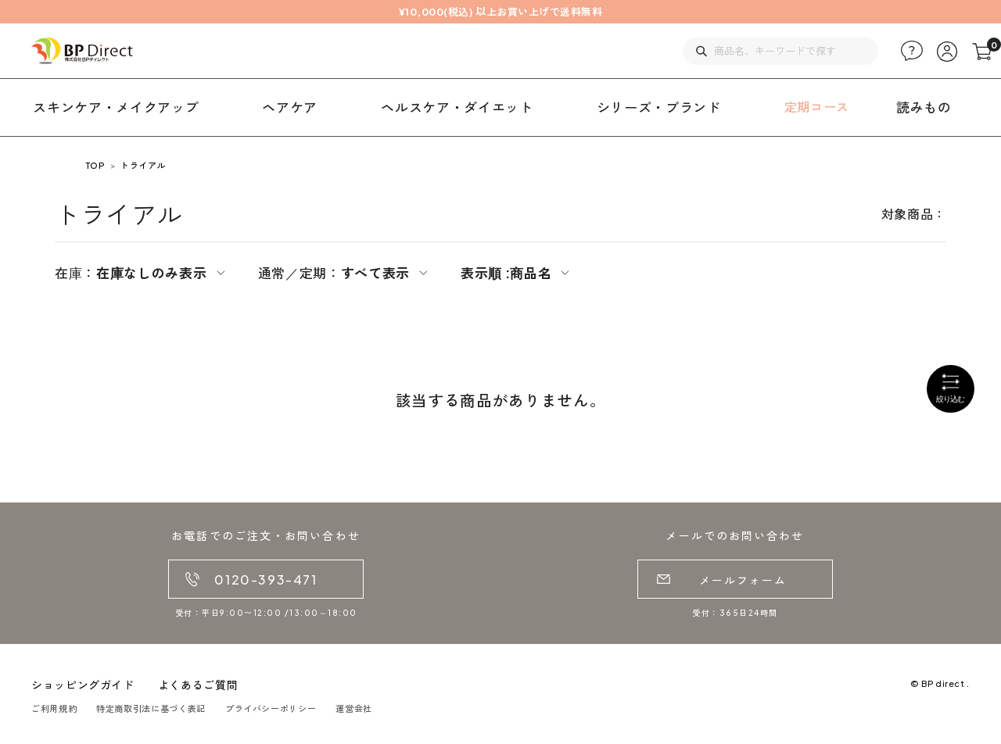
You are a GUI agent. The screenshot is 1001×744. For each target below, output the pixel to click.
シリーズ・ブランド (659, 107)
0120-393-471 (265, 579)
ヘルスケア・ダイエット (457, 107)
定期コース (816, 106)
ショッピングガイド (83, 685)
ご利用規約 (54, 708)
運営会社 (353, 708)
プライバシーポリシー (270, 708)
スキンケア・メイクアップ (116, 107)
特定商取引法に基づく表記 (151, 708)
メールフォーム (743, 580)
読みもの (924, 107)
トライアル (142, 165)
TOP (95, 165)
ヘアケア (290, 107)
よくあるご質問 (198, 685)
